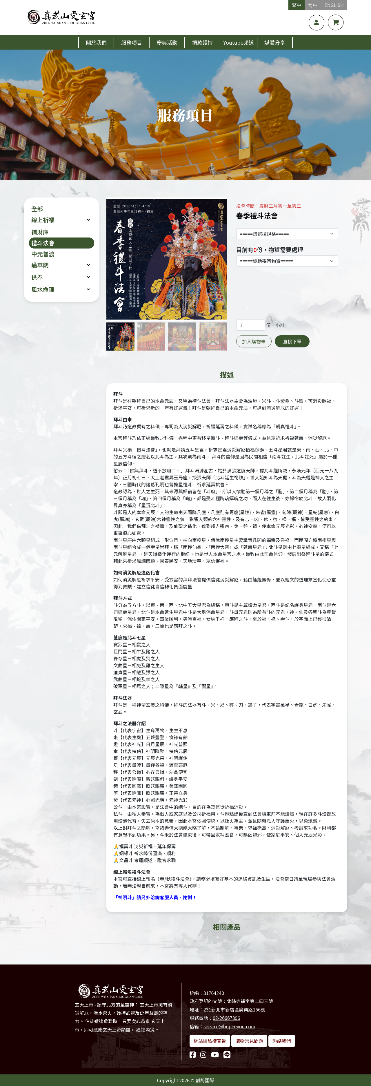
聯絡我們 (281, 1040)
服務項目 (131, 42)
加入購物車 (253, 341)
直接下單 (292, 341)
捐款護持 (202, 42)
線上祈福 (42, 219)
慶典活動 (167, 42)
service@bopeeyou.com (229, 1026)
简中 (312, 4)
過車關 (40, 265)
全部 (37, 208)
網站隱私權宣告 (210, 1040)
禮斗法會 (42, 243)
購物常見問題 (249, 1040)
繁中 (296, 4)
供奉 (37, 277)
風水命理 (42, 289)
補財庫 (40, 232)
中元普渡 (42, 254)
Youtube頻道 (238, 42)
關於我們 (96, 42)
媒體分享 (274, 42)
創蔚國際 (205, 1080)
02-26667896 (226, 1017)
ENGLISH (334, 4)
